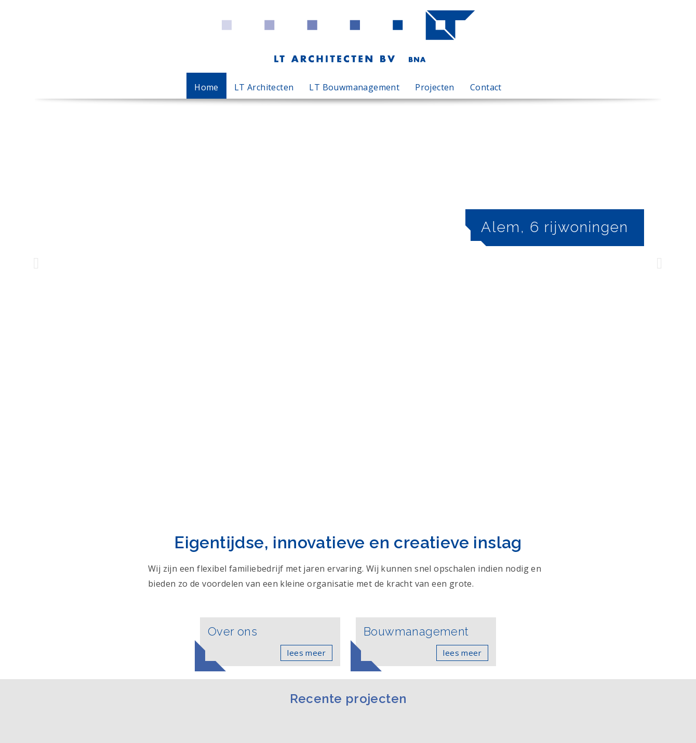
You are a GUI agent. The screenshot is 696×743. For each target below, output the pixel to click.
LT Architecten (264, 87)
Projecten (434, 87)
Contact (486, 87)
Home (206, 87)
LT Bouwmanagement (354, 87)
